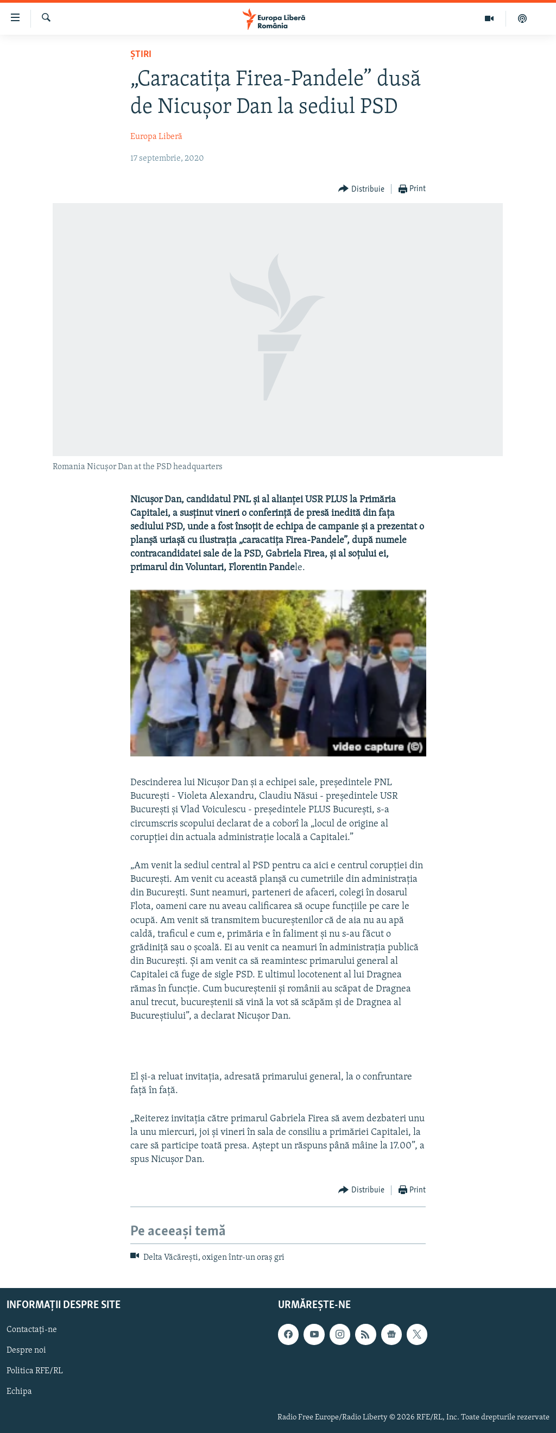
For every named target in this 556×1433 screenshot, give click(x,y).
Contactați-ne (32, 1329)
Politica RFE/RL (35, 1371)
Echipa (19, 1392)
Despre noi (26, 1350)
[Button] (361, 189)
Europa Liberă (156, 136)
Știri (140, 54)
